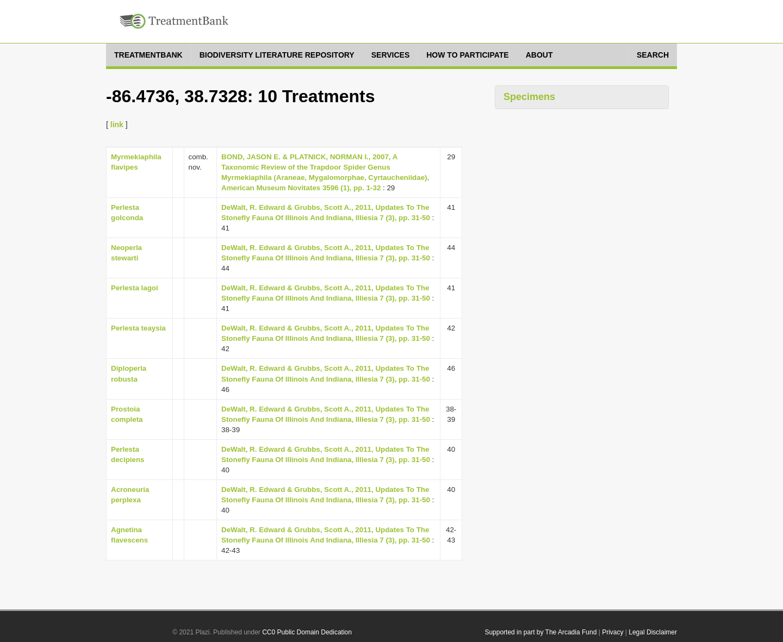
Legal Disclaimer (653, 632)
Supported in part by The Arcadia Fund (540, 632)
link (116, 124)
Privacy (612, 632)
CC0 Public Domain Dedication (307, 632)
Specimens (529, 96)
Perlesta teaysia (138, 328)
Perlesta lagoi (134, 288)
